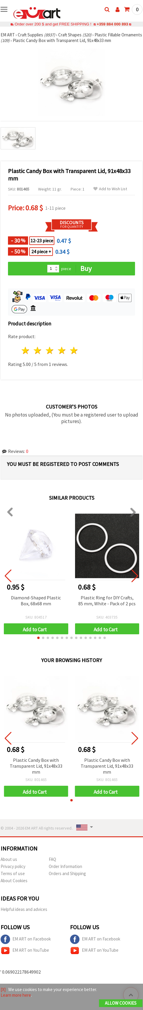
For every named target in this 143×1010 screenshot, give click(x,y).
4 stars (62, 350)
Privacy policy (13, 866)
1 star (26, 350)
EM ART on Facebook (26, 939)
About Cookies (14, 880)
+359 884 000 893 (112, 24)
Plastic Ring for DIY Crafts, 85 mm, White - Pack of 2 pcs (107, 600)
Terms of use (13, 873)
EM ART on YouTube (25, 950)
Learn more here (16, 995)
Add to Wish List (110, 189)
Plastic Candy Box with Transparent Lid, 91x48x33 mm (36, 766)
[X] (3, 989)
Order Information (65, 866)
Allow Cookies (120, 1003)
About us (9, 859)
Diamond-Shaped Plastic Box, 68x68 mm (36, 600)
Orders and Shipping (67, 873)
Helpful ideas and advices (24, 909)
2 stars (38, 350)
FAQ (52, 859)
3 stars (50, 350)
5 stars (74, 350)
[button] (38, 638)
